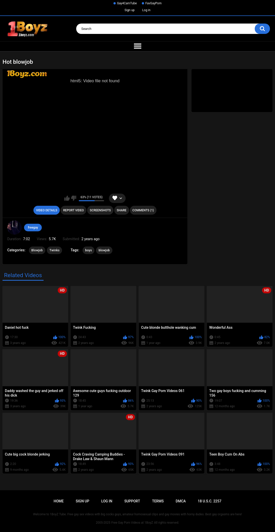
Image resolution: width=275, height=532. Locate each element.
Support (132, 501)
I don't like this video (73, 198)
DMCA (181, 501)
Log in (146, 10)
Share (121, 210)
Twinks (54, 250)
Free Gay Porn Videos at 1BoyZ (132, 522)
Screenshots (100, 210)
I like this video (67, 198)
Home (59, 501)
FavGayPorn (153, 3)
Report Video (73, 210)
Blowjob (37, 250)
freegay (33, 227)
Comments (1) (143, 210)
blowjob (104, 250)
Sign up (130, 10)
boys (88, 250)
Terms (158, 501)
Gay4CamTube (127, 3)
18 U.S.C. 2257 (209, 501)
